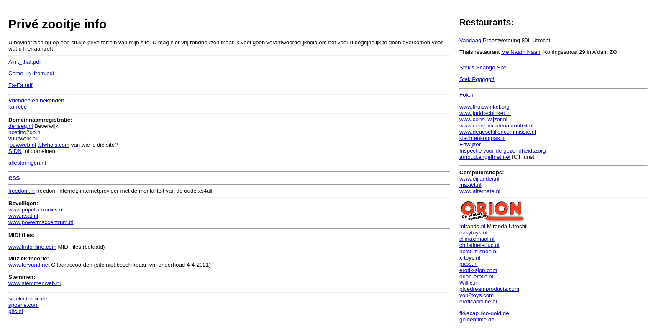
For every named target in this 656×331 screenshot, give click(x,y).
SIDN (15, 151)
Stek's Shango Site (482, 67)
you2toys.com (476, 295)
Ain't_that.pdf (24, 62)
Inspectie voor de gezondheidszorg (502, 151)
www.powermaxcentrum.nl (41, 222)
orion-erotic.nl (476, 276)
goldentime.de (477, 319)
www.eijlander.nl (479, 179)
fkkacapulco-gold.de (484, 313)
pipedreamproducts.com (489, 289)
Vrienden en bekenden (36, 100)
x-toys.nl (469, 258)
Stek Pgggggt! (477, 79)
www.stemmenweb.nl (34, 283)
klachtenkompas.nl (482, 138)
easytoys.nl (473, 232)
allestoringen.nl (27, 163)
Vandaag (470, 40)
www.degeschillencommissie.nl (497, 132)
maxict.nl (470, 185)
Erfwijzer (470, 144)
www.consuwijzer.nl (483, 119)
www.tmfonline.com (32, 247)
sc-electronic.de (27, 298)
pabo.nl (468, 264)
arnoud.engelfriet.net (484, 157)
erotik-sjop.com (478, 270)
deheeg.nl (20, 126)
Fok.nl (466, 95)
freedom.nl (21, 191)
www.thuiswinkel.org (484, 107)
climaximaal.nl (477, 239)
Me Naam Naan (520, 52)
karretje (17, 107)
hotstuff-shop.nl (478, 251)
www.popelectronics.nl (36, 209)
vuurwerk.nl (22, 138)
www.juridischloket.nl (485, 113)
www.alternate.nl (479, 191)
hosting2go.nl (24, 132)
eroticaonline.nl (478, 301)
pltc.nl (15, 311)
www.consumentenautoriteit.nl (496, 125)
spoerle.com (23, 305)
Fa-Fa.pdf (20, 85)
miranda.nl (472, 226)
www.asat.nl (23, 216)
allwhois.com (53, 145)
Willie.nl (469, 283)
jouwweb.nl (22, 145)
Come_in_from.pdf (31, 73)
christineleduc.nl (479, 245)
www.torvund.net (29, 265)
